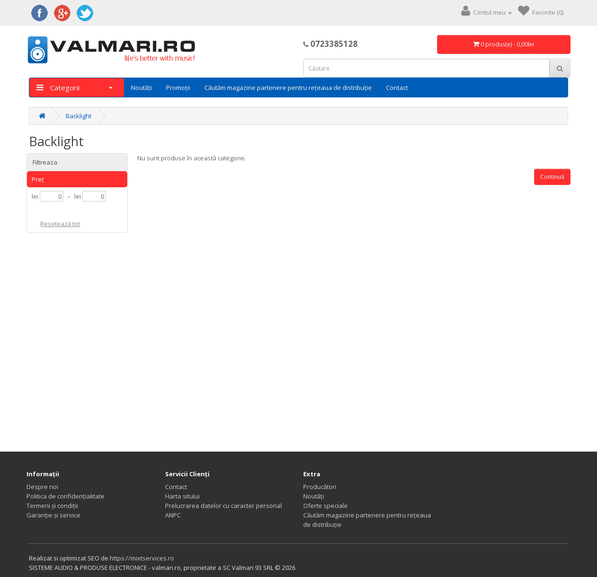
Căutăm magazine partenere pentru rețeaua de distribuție (288, 87)
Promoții (178, 87)
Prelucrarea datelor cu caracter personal (223, 505)
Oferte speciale (325, 505)
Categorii (74, 87)
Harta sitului (182, 496)
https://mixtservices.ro (142, 558)
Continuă (552, 177)
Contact (397, 87)
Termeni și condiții (52, 505)
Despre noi (42, 486)
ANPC (173, 515)
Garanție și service (53, 515)
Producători (319, 486)
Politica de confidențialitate (65, 496)
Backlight (78, 116)
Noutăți (141, 87)
